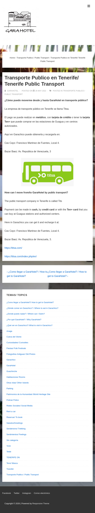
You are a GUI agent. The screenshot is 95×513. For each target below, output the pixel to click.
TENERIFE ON (13, 457)
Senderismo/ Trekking (16, 429)
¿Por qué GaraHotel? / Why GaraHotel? (23, 319)
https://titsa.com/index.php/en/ (21, 256)
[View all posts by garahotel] (12, 91)
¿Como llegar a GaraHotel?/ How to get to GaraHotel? (30, 302)
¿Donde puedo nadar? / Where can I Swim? (25, 314)
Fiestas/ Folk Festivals (16, 348)
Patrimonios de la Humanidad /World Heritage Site (28, 394)
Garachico (10, 360)
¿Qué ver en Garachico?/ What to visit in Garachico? (29, 325)
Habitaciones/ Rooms (15, 377)
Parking (9, 388)
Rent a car (11, 411)
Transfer (10, 469)
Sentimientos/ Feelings (16, 434)
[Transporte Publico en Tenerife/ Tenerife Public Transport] (40, 91)
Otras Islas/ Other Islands (17, 383)
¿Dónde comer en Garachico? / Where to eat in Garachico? (32, 308)
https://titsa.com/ (13, 248)
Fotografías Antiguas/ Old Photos (20, 354)
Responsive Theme (40, 503)
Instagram (26, 493)
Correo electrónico (42, 493)
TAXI (8, 446)
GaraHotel (10, 365)
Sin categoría (12, 440)
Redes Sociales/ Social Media (19, 406)
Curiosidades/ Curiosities (17, 342)
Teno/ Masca (12, 463)
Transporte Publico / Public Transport (22, 474)
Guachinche (11, 371)
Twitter (16, 493)
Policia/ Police (12, 400)
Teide (8, 451)
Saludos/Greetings (14, 423)
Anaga (9, 331)
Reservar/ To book (14, 417)
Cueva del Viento (13, 337)
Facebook (6, 493)
